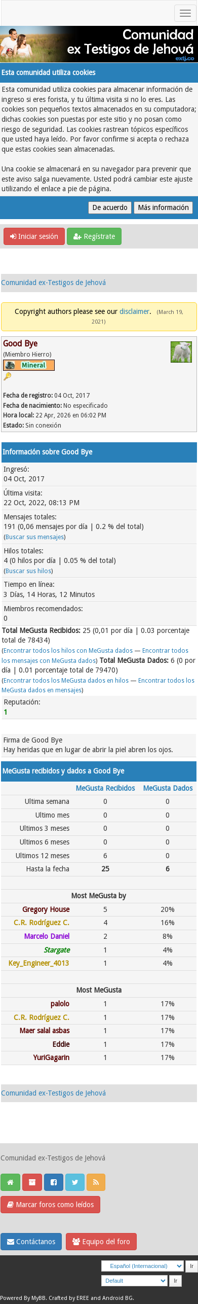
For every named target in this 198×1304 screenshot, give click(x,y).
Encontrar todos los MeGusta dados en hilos (66, 680)
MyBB (38, 1298)
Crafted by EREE (69, 1298)
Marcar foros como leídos (50, 1205)
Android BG (117, 1298)
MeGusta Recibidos (105, 788)
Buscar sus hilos (28, 571)
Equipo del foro (101, 1242)
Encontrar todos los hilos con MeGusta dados (68, 650)
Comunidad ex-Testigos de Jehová (53, 282)
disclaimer (134, 311)
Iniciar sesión (34, 236)
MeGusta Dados (167, 788)
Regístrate (94, 236)
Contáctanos (31, 1242)
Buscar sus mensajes (35, 537)
